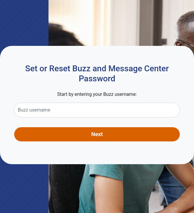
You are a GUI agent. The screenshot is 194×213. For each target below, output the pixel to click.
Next (97, 134)
